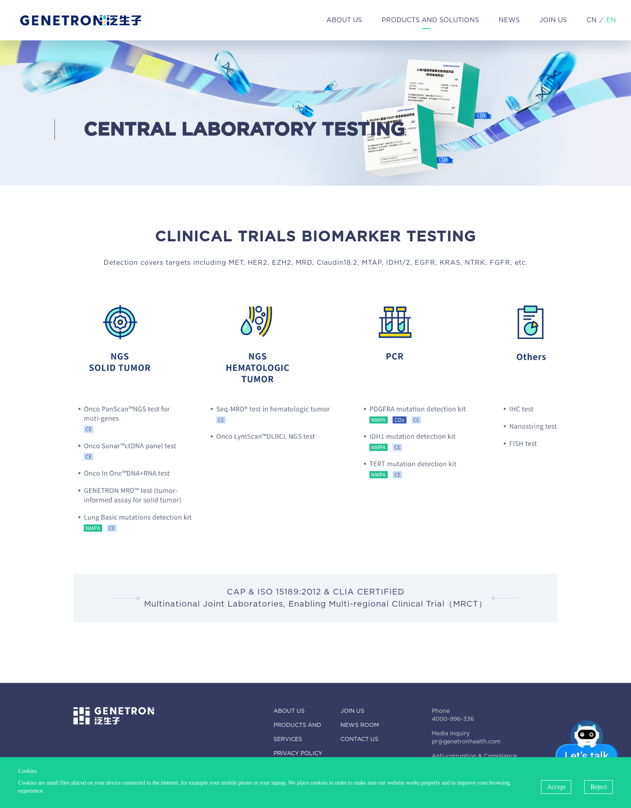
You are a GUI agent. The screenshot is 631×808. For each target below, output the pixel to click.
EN (611, 20)
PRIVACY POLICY (298, 753)
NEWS (509, 20)
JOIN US (553, 20)
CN (592, 20)
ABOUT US (344, 20)
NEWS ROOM (360, 725)
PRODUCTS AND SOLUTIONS (430, 20)
